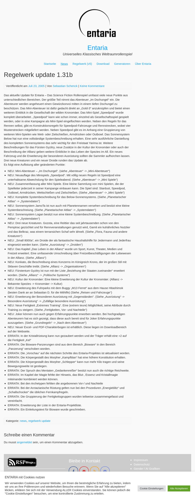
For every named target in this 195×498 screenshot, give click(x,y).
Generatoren (122, 63)
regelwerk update (39, 420)
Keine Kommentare (92, 86)
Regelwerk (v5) (82, 63)
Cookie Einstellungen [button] (151, 488)
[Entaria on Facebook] (73, 471)
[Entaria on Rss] (94, 471)
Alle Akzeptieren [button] (179, 488)
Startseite (50, 63)
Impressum (141, 460)
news (23, 420)
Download (103, 63)
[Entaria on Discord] (105, 471)
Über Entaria (143, 63)
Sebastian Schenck (65, 86)
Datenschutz (142, 464)
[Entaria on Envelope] (84, 471)
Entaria (97, 47)
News (64, 63)
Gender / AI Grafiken (147, 468)
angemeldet (24, 442)
